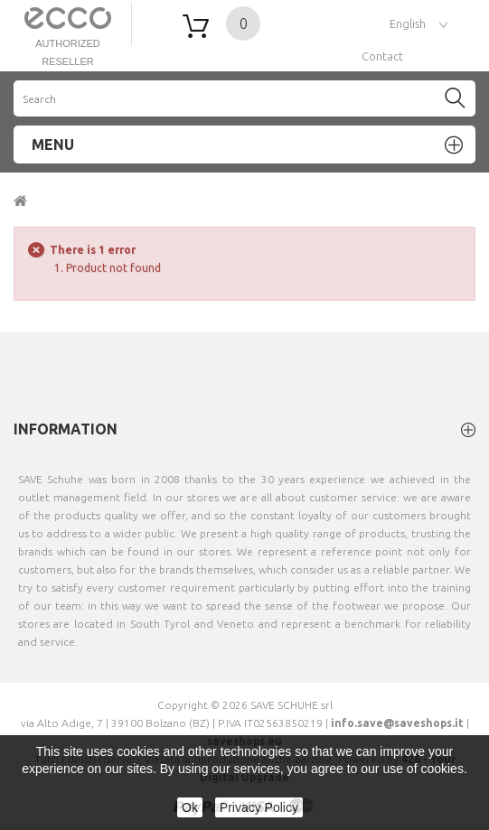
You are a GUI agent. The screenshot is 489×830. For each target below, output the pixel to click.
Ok (190, 807)
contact (382, 56)
